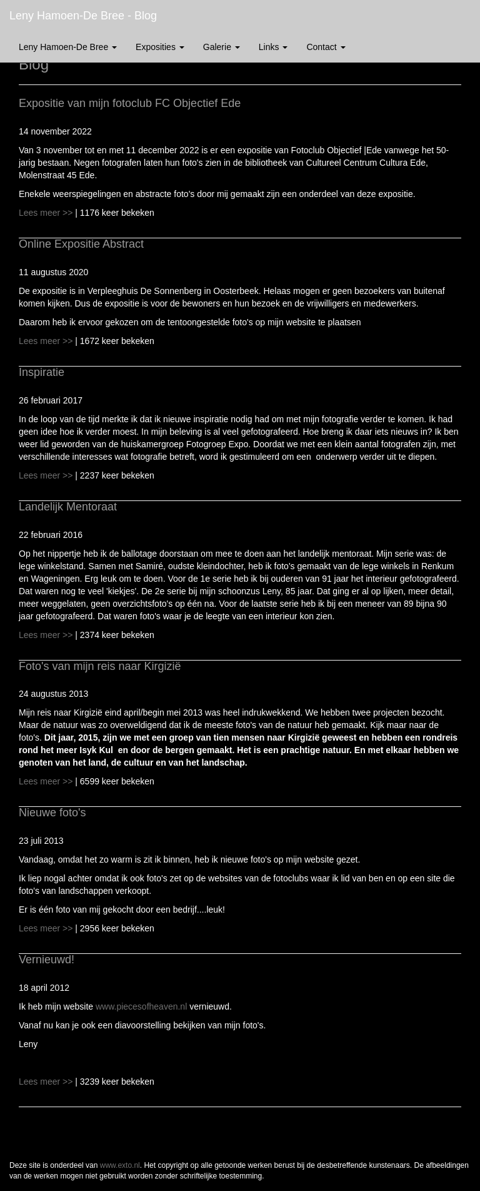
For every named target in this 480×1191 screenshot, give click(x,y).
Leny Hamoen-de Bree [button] (68, 47)
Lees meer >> (47, 213)
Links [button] (273, 47)
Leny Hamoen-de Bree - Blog (83, 15)
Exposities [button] (160, 47)
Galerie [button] (221, 47)
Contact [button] (325, 47)
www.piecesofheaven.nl (141, 1006)
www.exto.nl (120, 1165)
